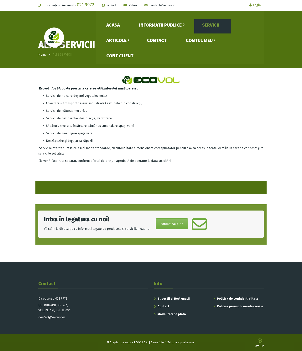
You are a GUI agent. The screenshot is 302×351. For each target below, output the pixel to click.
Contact (163, 306)
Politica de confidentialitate (237, 298)
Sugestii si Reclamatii (174, 298)
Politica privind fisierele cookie (240, 306)
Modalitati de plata (172, 314)
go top (259, 342)
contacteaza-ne (172, 224)
